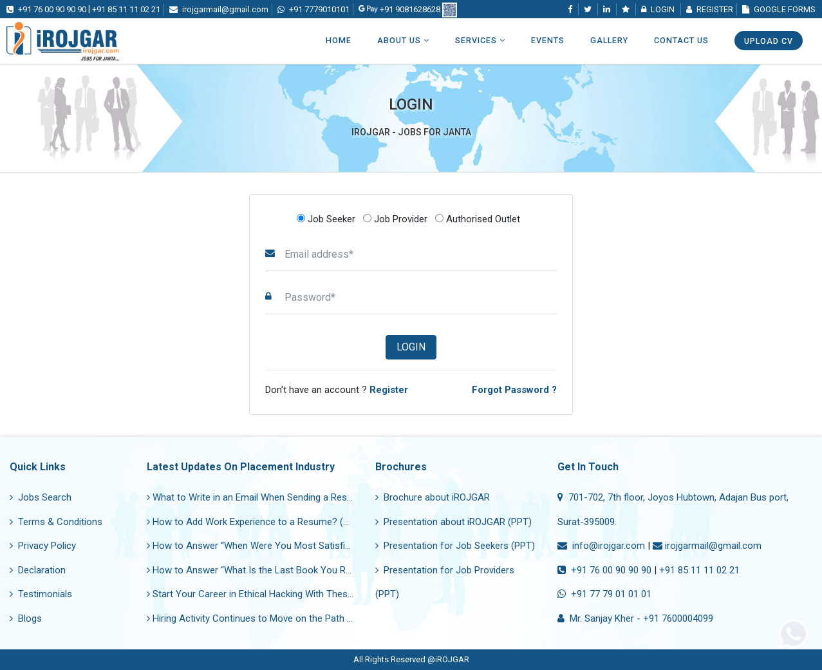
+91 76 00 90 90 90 (604, 570)
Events (548, 40)
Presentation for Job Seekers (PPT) (455, 545)
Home (338, 40)
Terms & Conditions (56, 522)
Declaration (38, 570)
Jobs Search (40, 497)
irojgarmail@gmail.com (707, 545)
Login (411, 347)
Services (480, 40)
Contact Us (681, 40)
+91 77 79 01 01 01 (604, 594)
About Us (403, 40)
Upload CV (768, 41)
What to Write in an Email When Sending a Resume (256, 497)
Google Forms (779, 9)
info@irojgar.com (601, 545)
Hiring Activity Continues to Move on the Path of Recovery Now (283, 618)
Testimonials (41, 594)
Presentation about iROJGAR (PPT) (453, 522)
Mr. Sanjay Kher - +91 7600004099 (635, 618)
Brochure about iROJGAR (432, 497)
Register (709, 9)
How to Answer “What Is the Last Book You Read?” (258, 570)
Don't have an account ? (336, 390)
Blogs (26, 618)
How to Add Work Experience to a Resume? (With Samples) (275, 522)
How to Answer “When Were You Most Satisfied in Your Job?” (281, 545)
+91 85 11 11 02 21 (699, 570)
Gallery (609, 40)
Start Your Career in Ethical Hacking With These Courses (269, 594)
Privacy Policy (43, 545)
